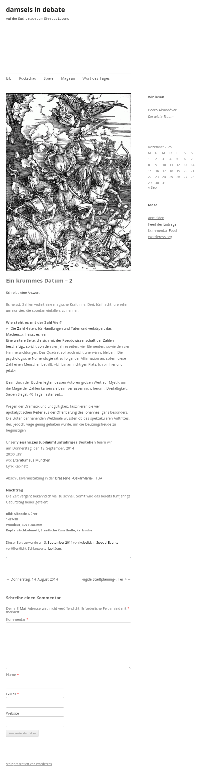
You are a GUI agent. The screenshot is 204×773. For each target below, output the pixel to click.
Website (12, 713)
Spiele (49, 78)
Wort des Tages (96, 78)
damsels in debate (35, 9)
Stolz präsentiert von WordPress (29, 764)
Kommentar (17, 619)
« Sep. (153, 187)
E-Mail (12, 694)
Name (12, 674)
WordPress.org (160, 236)
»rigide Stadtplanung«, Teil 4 (106, 579)
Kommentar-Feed (162, 230)
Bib (9, 78)
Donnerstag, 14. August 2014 (32, 579)
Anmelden (156, 217)
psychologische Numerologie (29, 358)
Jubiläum (54, 548)
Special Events (107, 542)
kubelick (86, 542)
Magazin (68, 78)
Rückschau (27, 78)
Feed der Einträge (162, 224)
